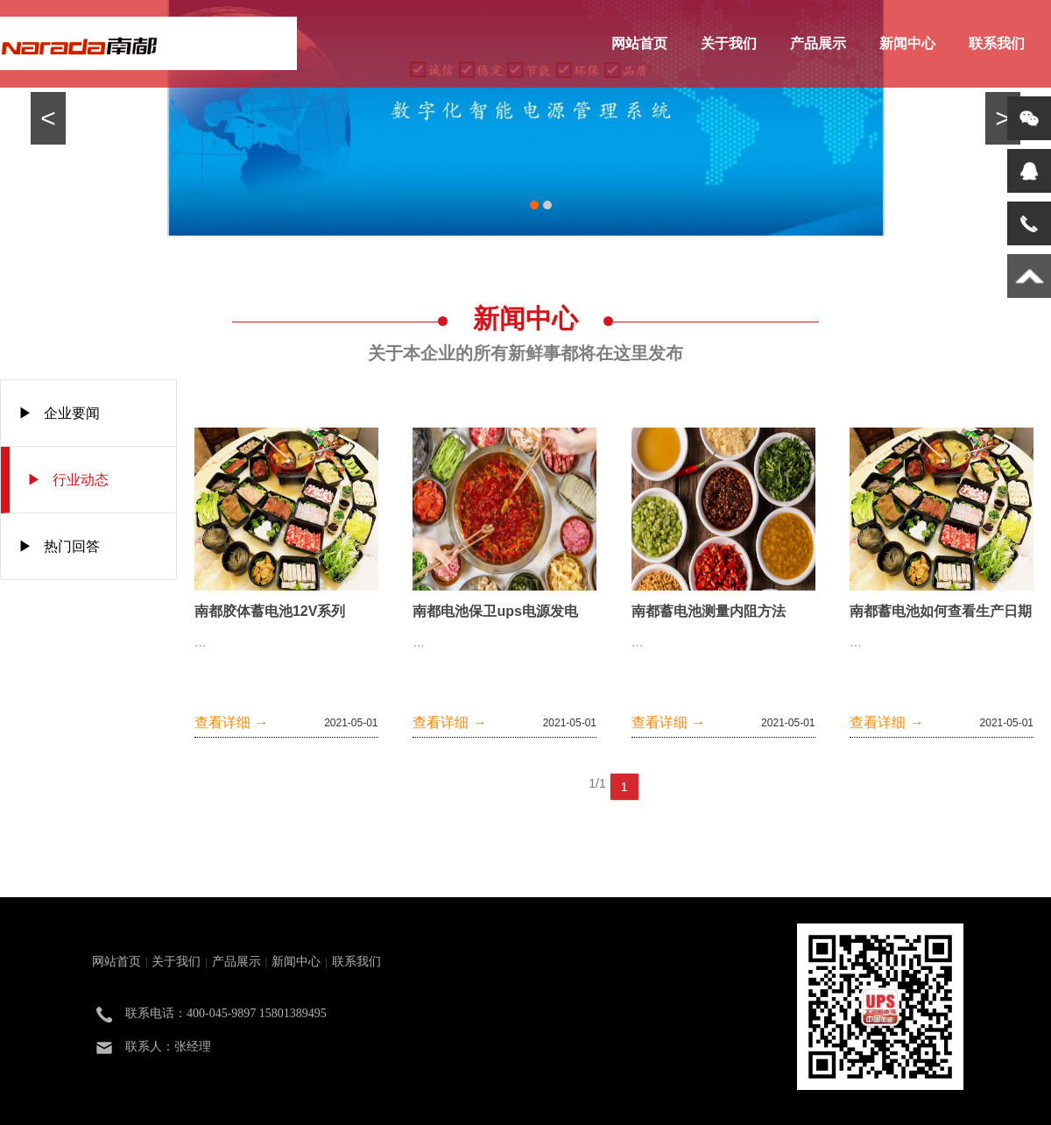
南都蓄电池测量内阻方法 (708, 611)
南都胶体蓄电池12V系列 (269, 611)
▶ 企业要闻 (59, 413)
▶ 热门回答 (59, 546)
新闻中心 (907, 43)
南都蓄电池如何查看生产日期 (941, 611)
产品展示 (818, 43)
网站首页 (639, 43)
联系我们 (997, 43)
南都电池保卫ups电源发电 (495, 611)
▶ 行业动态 (68, 479)
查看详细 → (231, 722)
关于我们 (729, 43)
